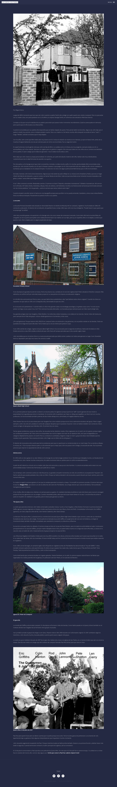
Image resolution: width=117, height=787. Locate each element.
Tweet (58, 771)
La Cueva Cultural (52, 781)
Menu (110, 2)
